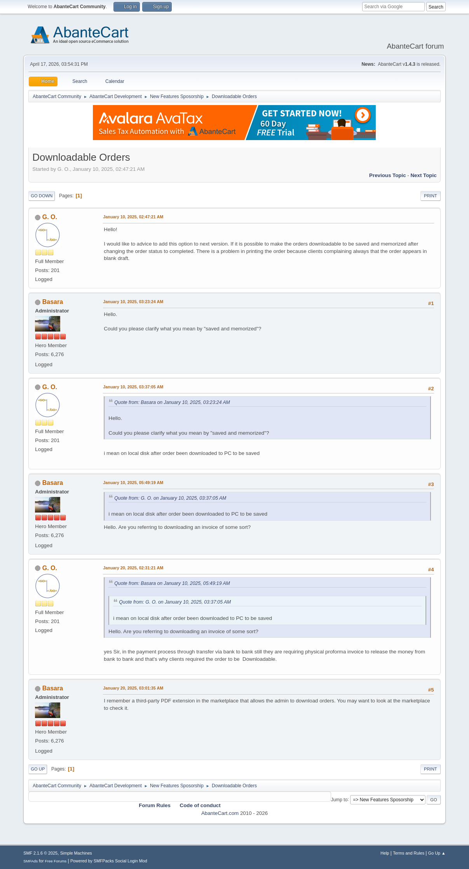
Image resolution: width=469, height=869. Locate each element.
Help (384, 853)
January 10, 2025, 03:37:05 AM (133, 386)
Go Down (41, 195)
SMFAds (30, 861)
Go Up (38, 769)
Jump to (339, 799)
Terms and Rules (408, 853)
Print (430, 195)
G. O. (49, 217)
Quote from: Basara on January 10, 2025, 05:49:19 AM (172, 583)
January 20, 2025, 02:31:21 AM (133, 567)
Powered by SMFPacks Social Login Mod (108, 860)
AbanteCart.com (220, 813)
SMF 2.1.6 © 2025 (40, 853)
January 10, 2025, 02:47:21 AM (133, 216)
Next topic (423, 175)
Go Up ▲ (437, 853)
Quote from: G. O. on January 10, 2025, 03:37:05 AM (170, 498)
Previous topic (387, 175)
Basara (52, 301)
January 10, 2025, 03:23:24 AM (133, 301)
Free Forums (56, 861)
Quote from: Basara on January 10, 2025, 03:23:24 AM (172, 402)
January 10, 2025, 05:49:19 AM (133, 482)
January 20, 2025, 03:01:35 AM (133, 688)
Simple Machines (76, 853)
